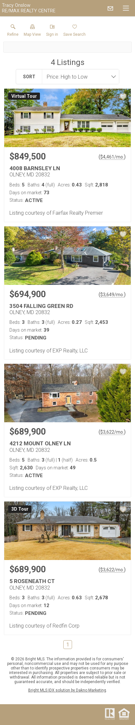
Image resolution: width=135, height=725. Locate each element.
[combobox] (78, 77)
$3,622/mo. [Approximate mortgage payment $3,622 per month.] (112, 432)
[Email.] (110, 8)
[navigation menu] (126, 8)
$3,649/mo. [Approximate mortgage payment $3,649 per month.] (112, 294)
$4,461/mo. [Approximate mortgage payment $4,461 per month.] (112, 156)
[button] (32, 32)
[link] (12, 32)
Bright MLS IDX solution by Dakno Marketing (67, 690)
